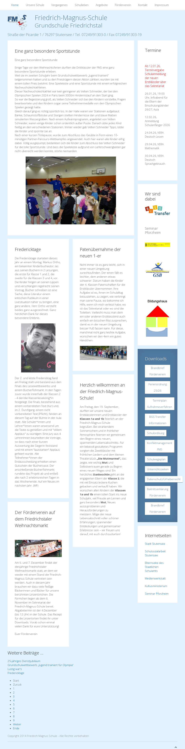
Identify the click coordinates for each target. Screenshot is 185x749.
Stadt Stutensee (155, 543)
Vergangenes (59, 5)
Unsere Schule (35, 5)
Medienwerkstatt (155, 578)
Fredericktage (28, 249)
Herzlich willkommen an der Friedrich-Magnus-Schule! (102, 391)
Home (15, 5)
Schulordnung (155, 433)
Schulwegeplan (156, 459)
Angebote (102, 5)
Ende (16, 728)
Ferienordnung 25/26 (158, 387)
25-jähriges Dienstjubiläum (24, 661)
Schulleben (82, 5)
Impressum (162, 5)
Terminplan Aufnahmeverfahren (159, 404)
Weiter (17, 724)
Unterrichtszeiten (158, 469)
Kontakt (142, 5)
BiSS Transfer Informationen (157, 420)
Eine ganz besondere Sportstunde (47, 51)
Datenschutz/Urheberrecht (163, 479)
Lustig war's (15, 669)
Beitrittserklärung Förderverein (157, 492)
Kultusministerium (156, 586)
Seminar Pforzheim (157, 593)
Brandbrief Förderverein (158, 371)
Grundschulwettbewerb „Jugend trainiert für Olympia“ (41, 665)
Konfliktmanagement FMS (159, 446)
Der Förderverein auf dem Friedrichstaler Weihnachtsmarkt (35, 518)
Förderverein (123, 5)
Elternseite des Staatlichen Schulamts (154, 567)
